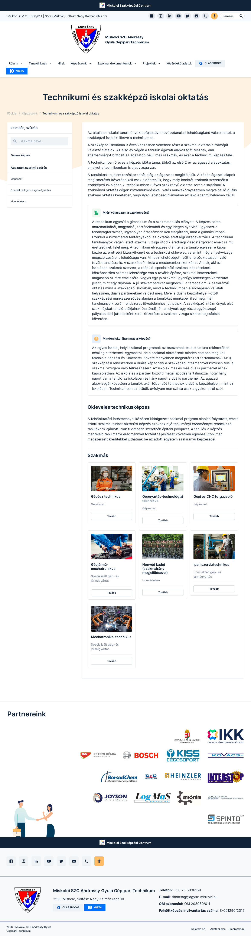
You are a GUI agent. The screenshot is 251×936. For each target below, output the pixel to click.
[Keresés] (39, 141)
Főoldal (12, 113)
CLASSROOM (210, 63)
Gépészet (16, 178)
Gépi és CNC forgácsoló (213, 496)
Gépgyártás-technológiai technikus (162, 498)
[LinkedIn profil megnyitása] (169, 16)
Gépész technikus (105, 496)
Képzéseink (30, 113)
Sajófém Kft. (198, 928)
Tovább (111, 516)
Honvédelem (18, 201)
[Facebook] (11, 861)
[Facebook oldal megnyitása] (151, 16)
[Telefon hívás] (205, 16)
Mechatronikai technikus (111, 637)
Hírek (61, 63)
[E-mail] (74, 861)
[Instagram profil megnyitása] (160, 16)
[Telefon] (86, 861)
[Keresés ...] (232, 16)
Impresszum (237, 928)
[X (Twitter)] (61, 861)
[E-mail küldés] (196, 16)
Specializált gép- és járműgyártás (31, 190)
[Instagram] (23, 861)
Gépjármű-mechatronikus (103, 567)
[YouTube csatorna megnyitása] (178, 16)
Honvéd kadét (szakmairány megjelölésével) (155, 569)
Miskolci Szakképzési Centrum (129, 5)
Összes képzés (20, 155)
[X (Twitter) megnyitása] (187, 16)
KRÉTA (17, 71)
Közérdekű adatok (179, 63)
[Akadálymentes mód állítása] (99, 861)
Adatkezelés (217, 928)
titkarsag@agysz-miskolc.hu (194, 897)
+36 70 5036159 (187, 890)
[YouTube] (48, 861)
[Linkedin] (36, 861)
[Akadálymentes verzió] (214, 16)
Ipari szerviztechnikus (211, 565)
